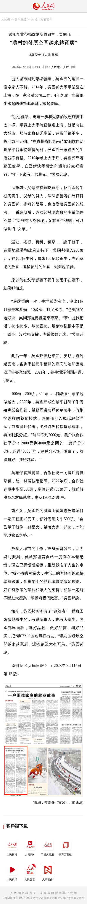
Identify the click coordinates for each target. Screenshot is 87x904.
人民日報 (12, 846)
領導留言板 (65, 846)
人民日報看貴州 (42, 19)
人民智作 (47, 871)
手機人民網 (47, 846)
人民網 (5, 19)
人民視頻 (12, 871)
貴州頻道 (20, 19)
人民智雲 (30, 871)
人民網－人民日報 (63, 67)
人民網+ (30, 846)
